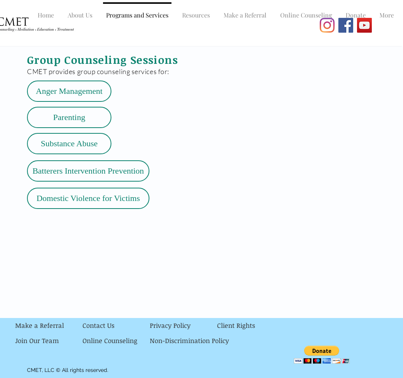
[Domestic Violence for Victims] (88, 198)
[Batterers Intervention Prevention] (88, 171)
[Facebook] (345, 25)
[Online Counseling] (116, 340)
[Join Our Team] (49, 340)
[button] (322, 355)
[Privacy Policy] (183, 325)
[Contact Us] (116, 325)
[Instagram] (327, 25)
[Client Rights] (250, 325)
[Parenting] (69, 117)
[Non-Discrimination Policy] (189, 340)
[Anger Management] (69, 91)
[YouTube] (364, 25)
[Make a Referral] (49, 325)
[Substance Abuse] (69, 143)
